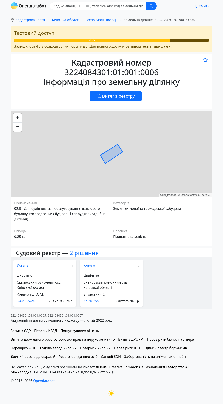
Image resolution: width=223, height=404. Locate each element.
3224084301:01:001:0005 (28, 315)
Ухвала (23, 265)
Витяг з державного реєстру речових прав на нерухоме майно (63, 339)
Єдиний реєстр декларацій (33, 356)
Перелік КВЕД (45, 330)
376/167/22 (91, 301)
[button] (17, 118)
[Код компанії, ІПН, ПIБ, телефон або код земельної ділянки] (98, 6)
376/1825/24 (26, 301)
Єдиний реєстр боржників (165, 348)
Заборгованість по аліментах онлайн (155, 356)
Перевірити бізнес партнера (170, 339)
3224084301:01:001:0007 (65, 315)
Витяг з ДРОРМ (131, 339)
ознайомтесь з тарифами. (148, 46)
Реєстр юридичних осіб (78, 356)
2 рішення (84, 253)
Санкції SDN (111, 356)
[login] (201, 6)
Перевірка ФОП (24, 348)
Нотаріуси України (95, 348)
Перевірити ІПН (127, 348)
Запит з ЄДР (21, 330)
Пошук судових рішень (79, 330)
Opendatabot (44, 380)
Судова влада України (58, 348)
